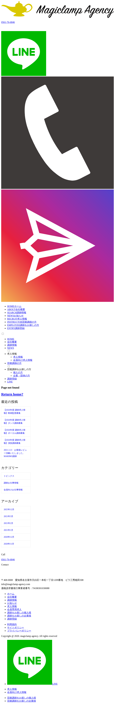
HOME (14, 306)
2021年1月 (8, 530)
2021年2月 (8, 523)
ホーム (10, 593)
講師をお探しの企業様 (19, 615)
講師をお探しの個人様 (19, 612)
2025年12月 (9, 509)
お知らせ (12, 603)
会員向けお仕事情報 (13, 490)
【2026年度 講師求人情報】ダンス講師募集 (14, 421)
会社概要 (12, 342)
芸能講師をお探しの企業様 (21, 701)
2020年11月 (9, 544)
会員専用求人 (14, 609)
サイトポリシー (15, 627)
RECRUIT (17, 319)
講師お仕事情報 (11, 483)
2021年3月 (8, 516)
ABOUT (16, 309)
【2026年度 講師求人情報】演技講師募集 (14, 441)
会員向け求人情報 (22, 360)
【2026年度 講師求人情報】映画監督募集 (14, 411)
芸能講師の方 (14, 363)
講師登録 (12, 378)
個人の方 (18, 372)
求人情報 (18, 357)
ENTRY (16, 328)
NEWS (15, 315)
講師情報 (12, 345)
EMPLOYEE (23, 325)
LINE (10, 381)
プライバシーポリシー (19, 630)
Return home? (12, 394)
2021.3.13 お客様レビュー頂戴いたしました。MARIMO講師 (15, 453)
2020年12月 (9, 537)
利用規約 (12, 624)
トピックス (9, 476)
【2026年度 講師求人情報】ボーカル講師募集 (14, 431)
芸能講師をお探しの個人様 (21, 697)
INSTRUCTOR (22, 322)
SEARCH (16, 312)
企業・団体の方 (21, 375)
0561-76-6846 (8, 559)
